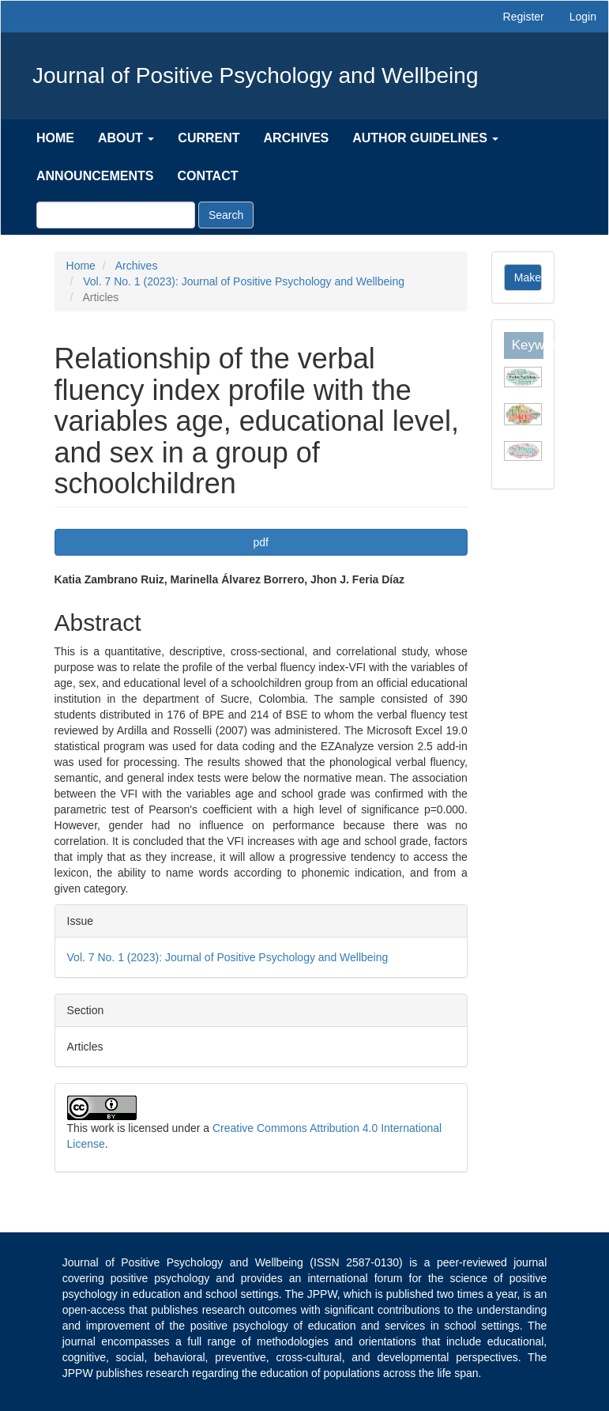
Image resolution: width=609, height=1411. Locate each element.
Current (208, 138)
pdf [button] (260, 542)
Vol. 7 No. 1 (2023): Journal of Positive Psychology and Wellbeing (243, 281)
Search (226, 215)
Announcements (94, 176)
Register (523, 16)
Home (55, 138)
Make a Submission (528, 277)
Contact (207, 176)
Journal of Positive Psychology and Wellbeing (255, 75)
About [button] (126, 138)
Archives (296, 138)
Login (583, 16)
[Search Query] (115, 215)
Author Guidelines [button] (425, 138)
